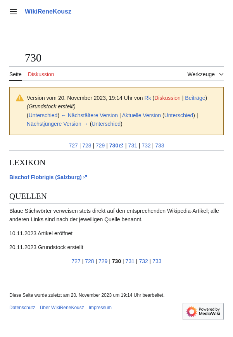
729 (100, 145)
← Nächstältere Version (89, 115)
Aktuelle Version (141, 115)
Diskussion (167, 98)
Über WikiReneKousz (62, 307)
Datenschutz (22, 307)
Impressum (100, 307)
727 (73, 145)
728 (86, 145)
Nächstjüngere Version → (57, 124)
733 (159, 145)
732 (146, 145)
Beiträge (195, 98)
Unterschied (43, 115)
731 (132, 145)
